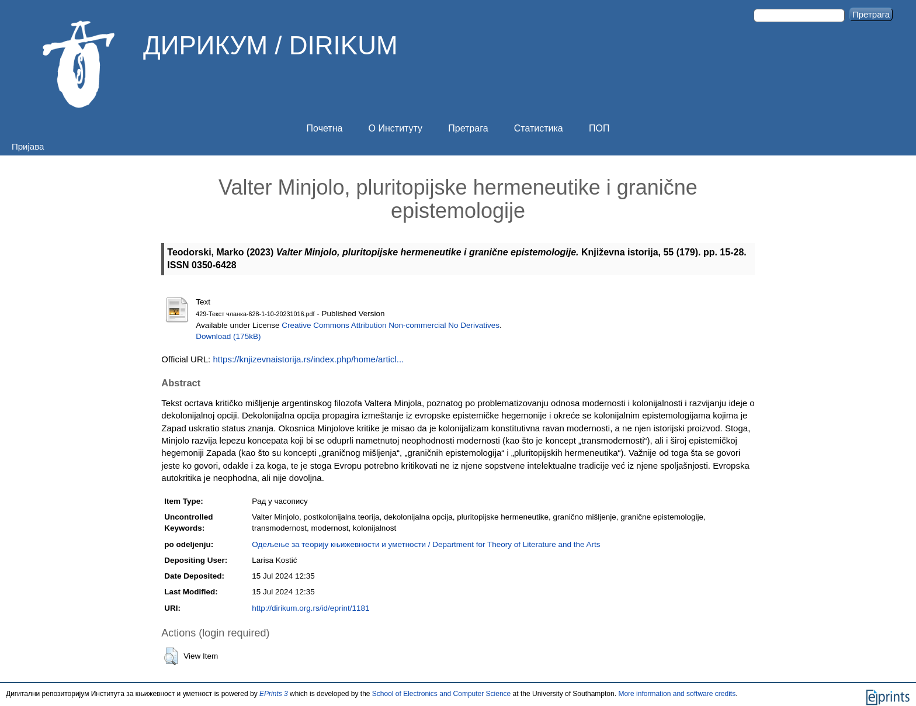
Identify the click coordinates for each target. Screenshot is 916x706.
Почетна (325, 128)
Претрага (468, 128)
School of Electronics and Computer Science (441, 694)
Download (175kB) (228, 336)
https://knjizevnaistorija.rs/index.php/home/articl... (308, 359)
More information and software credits (676, 694)
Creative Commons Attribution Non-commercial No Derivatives (390, 325)
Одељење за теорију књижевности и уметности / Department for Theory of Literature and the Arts (426, 544)
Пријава (28, 146)
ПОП (599, 128)
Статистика (538, 128)
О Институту (396, 128)
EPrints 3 (273, 694)
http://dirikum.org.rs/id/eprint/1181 (310, 608)
